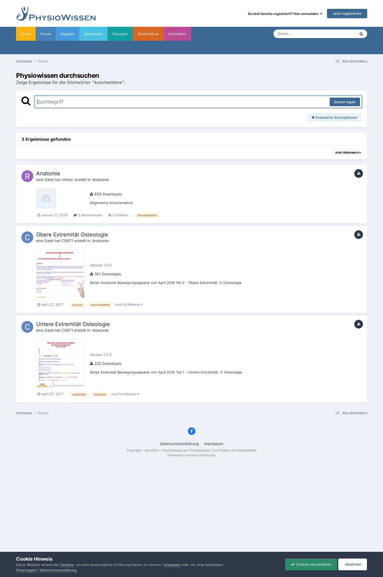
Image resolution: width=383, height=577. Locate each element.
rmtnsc (67, 179)
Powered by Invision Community (192, 455)
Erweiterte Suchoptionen (335, 117)
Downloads (93, 34)
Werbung (203, 34)
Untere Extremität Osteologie (73, 324)
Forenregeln (26, 570)
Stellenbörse (148, 34)
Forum (45, 34)
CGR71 (67, 240)
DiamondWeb (246, 450)
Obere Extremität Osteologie (72, 234)
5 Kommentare (87, 215)
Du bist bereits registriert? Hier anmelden (285, 14)
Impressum (213, 443)
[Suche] (303, 33)
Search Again (345, 102)
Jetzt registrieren (347, 13)
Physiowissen (200, 450)
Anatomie (48, 173)
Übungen (120, 34)
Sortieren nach (348, 152)
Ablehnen (352, 564)
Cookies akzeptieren (311, 564)
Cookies (67, 565)
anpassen (172, 565)
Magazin (68, 34)
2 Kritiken (118, 215)
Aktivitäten (177, 34)
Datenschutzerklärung (179, 443)
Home (26, 34)
